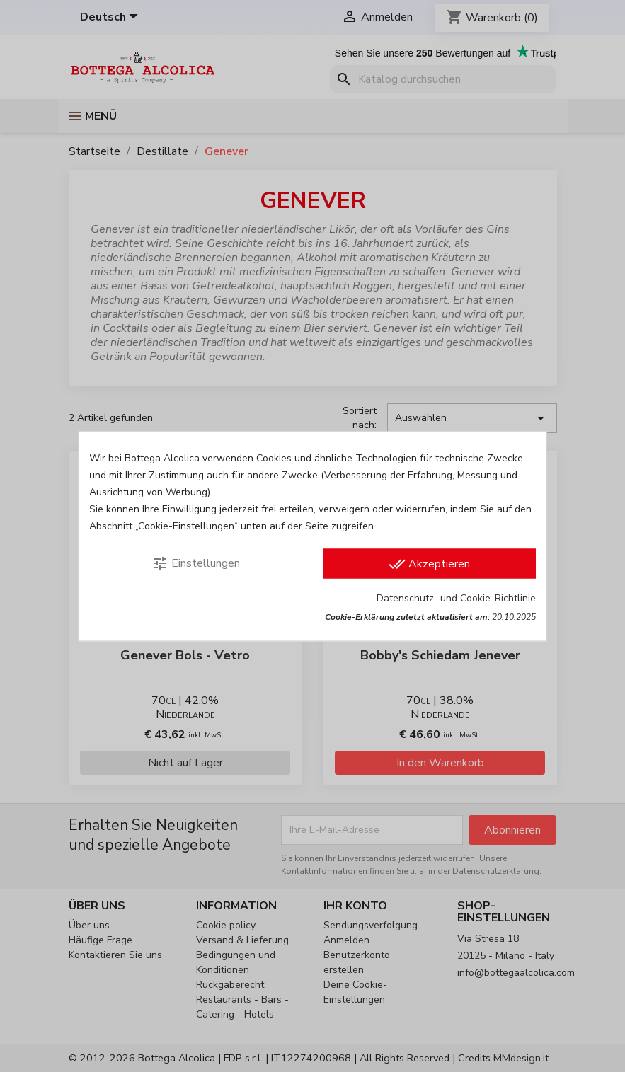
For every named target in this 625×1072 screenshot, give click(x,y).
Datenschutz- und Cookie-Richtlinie (456, 597)
